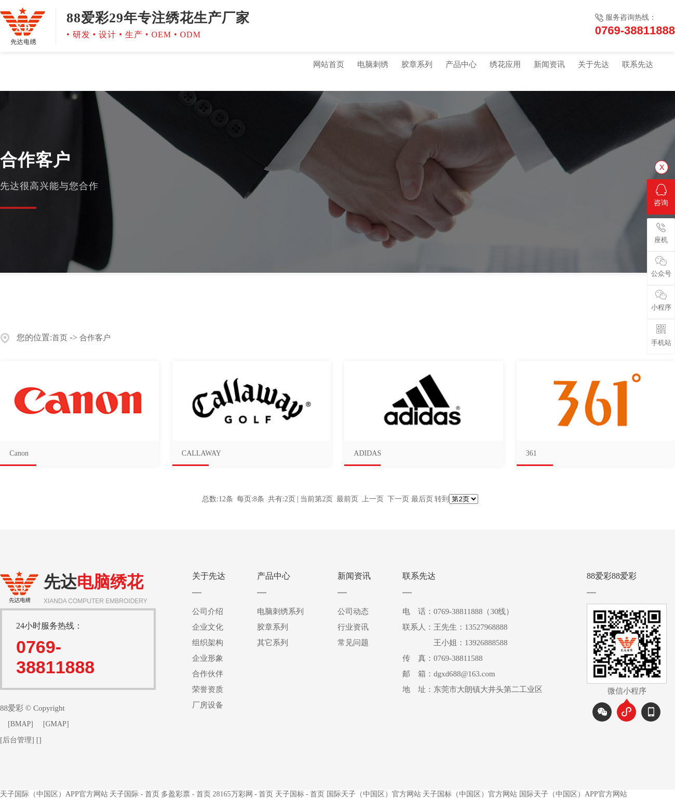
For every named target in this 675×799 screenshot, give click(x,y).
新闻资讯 (549, 64)
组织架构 (207, 642)
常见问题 (353, 642)
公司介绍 (207, 611)
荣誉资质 (207, 689)
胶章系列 (417, 64)
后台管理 (17, 740)
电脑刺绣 (372, 64)
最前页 (347, 499)
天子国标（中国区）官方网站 (470, 794)
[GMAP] (56, 724)
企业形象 (207, 658)
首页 (60, 338)
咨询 (661, 195)
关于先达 (593, 64)
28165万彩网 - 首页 (243, 794)
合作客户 (95, 338)
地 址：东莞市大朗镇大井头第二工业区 (472, 689)
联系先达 (637, 64)
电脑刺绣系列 (280, 611)
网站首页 (328, 64)
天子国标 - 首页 (300, 794)
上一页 (373, 499)
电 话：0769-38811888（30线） (458, 611)
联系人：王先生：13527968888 (455, 627)
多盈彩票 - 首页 (186, 794)
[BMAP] (20, 724)
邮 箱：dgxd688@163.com (448, 674)
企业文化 (207, 627)
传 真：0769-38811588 (442, 658)
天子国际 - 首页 (134, 794)
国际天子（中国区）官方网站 (374, 794)
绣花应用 (505, 64)
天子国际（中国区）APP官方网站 (54, 794)
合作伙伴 (207, 674)
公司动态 (353, 611)
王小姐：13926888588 (455, 642)
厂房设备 (207, 705)
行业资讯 (353, 627)
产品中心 (461, 64)
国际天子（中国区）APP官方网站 (573, 794)
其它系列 (272, 642)
